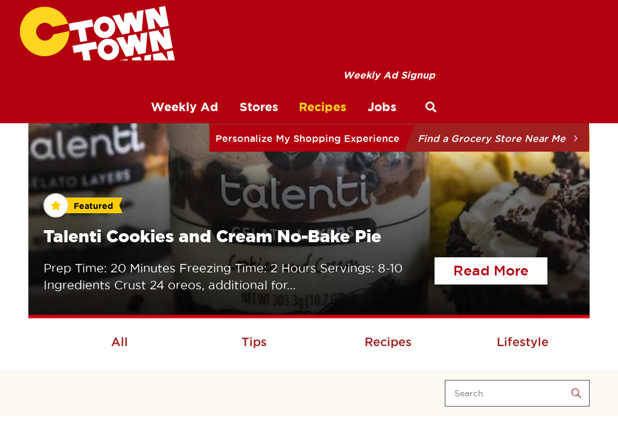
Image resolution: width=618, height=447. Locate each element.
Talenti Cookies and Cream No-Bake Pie (212, 236)
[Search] (517, 393)
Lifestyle (523, 342)
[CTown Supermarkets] (97, 33)
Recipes (388, 342)
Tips (254, 342)
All (119, 342)
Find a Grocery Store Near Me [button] (491, 138)
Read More (500, 269)
